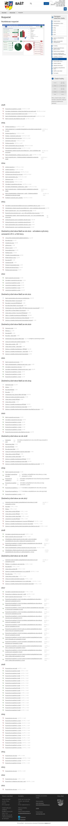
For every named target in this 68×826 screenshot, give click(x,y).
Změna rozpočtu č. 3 (10, 126)
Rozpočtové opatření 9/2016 (12, 690)
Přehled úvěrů (8, 252)
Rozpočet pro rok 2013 (11, 771)
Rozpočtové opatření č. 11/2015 (13, 745)
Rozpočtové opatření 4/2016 (12, 678)
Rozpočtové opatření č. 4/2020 (13, 429)
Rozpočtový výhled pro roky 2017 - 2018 (15, 594)
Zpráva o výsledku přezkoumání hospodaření (16, 354)
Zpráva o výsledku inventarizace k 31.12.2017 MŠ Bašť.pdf (19, 521)
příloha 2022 (8, 245)
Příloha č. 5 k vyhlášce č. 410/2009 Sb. (15, 564)
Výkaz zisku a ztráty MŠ (11, 569)
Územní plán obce (57, 61)
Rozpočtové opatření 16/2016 (13, 707)
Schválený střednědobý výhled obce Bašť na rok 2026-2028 (20, 111)
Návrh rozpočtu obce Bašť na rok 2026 (15, 118)
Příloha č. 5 (8, 330)
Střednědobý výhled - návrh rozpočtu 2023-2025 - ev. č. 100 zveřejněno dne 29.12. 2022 (24, 216)
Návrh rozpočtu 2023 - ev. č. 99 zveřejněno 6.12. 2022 (18, 210)
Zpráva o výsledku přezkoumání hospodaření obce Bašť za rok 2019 (22, 409)
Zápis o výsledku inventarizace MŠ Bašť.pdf (16, 315)
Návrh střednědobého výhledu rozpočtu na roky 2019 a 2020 (20, 547)
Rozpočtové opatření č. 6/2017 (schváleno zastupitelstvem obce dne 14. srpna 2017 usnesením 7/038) (23, 621)
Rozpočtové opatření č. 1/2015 (13, 720)
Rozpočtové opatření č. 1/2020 (13, 422)
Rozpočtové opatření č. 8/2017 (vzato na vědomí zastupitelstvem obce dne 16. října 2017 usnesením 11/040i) (23, 629)
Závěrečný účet (9, 179)
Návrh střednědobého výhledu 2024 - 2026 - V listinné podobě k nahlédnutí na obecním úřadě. (21, 194)
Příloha (7, 387)
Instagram (21, 819)
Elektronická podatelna (58, 51)
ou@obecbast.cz (25, 804)
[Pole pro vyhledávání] (39, 3)
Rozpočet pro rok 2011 (11, 789)
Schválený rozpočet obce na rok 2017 (15, 591)
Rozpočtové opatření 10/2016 (13, 693)
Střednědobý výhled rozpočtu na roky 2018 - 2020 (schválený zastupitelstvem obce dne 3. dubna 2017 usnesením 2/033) (21, 540)
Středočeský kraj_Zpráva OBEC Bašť (14, 338)
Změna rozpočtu (9, 143)
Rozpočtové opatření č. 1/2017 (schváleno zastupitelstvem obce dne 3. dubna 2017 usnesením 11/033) (23, 600)
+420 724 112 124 (40, 803)
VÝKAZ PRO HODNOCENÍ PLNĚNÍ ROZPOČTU (17, 238)
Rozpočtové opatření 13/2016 (13, 700)
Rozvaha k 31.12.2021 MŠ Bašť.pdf (13, 303)
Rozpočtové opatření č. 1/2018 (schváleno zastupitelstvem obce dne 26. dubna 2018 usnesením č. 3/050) (23, 544)
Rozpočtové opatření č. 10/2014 (13, 758)
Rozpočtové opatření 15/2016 (13, 705)
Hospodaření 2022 (10, 250)
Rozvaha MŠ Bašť (9, 389)
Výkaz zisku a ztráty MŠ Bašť (12, 399)
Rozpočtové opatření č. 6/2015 (13, 733)
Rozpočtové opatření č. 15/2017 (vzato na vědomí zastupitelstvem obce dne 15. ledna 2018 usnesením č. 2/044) (23, 659)
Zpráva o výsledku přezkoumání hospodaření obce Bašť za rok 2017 (22, 526)
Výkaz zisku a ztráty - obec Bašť (13, 346)
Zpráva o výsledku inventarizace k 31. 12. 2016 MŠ (17, 571)
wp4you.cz (47, 823)
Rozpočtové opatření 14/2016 (13, 702)
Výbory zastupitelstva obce (58, 38)
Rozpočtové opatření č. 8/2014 (13, 763)
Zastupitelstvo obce (58, 23)
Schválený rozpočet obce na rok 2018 (15, 534)
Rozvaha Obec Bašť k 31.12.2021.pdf (14, 305)
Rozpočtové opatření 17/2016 (13, 710)
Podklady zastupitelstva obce (59, 68)
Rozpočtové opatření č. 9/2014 (13, 760)
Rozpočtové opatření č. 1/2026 (13, 109)
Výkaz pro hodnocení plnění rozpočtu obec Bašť (17, 451)
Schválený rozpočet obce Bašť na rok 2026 (16, 113)
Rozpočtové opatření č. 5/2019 (13, 494)
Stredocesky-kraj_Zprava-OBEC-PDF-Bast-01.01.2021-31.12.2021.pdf (22, 308)
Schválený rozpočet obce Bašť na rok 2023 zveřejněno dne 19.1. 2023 (22, 205)
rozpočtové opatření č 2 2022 (12, 285)
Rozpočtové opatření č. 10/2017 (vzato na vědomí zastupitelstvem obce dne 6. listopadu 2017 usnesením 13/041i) (23, 638)
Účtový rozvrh (9, 247)
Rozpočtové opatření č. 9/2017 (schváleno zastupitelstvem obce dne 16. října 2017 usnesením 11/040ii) (23, 634)
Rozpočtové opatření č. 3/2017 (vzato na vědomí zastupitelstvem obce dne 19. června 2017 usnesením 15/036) (24, 608)
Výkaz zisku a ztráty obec (11, 576)
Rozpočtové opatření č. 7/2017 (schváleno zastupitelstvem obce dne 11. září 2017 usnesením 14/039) (23, 625)
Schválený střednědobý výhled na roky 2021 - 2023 (18, 369)
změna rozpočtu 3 (10, 167)
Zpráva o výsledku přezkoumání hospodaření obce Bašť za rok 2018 (22, 464)
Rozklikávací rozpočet (9, 22)
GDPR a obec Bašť (57, 71)
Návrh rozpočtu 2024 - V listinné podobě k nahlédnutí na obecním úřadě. (21, 190)
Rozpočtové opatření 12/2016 (13, 697)
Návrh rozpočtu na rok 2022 (12, 278)
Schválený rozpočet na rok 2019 (11, 475)
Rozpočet (55, 59)
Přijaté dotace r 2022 (10, 257)
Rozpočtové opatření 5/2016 (12, 680)
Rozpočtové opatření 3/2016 (12, 675)
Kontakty (55, 45)
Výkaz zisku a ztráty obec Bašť (13, 456)
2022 (54, 34)
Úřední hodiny (56, 21)
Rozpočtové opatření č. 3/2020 (13, 427)
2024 (54, 30)
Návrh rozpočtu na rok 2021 (12, 362)
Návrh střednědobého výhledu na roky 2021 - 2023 (18, 364)
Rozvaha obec (9, 574)
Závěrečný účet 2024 (10, 140)
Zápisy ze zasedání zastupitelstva (58, 42)
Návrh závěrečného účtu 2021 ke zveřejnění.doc (17, 298)
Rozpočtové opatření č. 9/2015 (13, 740)
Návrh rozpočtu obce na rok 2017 (13, 596)
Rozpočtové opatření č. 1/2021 (13, 371)
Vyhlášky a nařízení (57, 56)
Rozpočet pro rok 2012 (11, 779)
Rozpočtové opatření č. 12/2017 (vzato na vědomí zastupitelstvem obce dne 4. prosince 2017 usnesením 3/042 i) (23, 646)
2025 (54, 27)
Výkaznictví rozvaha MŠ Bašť (12, 518)
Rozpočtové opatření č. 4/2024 (13, 148)
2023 (54, 32)
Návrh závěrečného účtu (11, 177)
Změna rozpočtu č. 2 (10, 133)
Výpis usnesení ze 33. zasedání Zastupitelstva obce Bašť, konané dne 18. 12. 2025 (23, 130)
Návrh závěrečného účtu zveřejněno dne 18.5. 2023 (18, 224)
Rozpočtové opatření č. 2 (10, 483)
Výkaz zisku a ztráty (10, 402)
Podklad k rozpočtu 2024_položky (14, 197)
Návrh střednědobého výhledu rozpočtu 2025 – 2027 (18, 154)
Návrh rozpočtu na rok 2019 (12, 472)
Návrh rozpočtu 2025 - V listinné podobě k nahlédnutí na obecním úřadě (21, 158)
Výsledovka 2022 (9, 243)
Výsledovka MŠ (9, 262)
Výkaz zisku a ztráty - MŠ (11, 344)
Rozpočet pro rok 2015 (11, 718)
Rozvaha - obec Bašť (10, 335)
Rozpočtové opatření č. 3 (11, 487)
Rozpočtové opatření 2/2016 (12, 673)
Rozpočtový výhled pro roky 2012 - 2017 (15, 781)
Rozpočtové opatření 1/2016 (12, 671)
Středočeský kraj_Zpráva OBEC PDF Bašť (15, 394)
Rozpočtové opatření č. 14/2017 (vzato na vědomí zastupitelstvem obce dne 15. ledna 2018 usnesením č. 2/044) (23, 655)
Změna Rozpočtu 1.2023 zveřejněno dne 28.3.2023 (18, 219)
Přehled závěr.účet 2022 (11, 270)
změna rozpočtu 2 (10, 169)
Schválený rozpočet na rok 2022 (13, 280)
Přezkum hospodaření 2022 (12, 265)
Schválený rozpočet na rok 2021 (13, 367)
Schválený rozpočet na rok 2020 (13, 419)
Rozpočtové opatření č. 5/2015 (13, 730)
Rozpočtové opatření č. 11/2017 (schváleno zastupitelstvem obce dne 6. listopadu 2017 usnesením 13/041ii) (23, 642)
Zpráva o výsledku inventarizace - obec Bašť (16, 351)
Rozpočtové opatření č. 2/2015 (13, 723)
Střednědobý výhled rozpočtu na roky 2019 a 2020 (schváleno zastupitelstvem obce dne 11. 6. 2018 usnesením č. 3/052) (21, 551)
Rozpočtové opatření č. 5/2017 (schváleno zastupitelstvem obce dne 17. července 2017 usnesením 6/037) (23, 617)
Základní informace (58, 65)
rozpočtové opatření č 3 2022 (12, 287)
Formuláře (55, 73)
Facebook (22, 817)
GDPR (37, 808)
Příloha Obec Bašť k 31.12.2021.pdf (13, 300)
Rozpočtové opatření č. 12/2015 (13, 747)
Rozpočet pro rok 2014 (11, 755)
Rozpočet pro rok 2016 (11, 668)
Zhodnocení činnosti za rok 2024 (13, 138)
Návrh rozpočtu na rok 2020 (12, 417)
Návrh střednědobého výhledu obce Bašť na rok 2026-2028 (20, 116)
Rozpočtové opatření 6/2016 (12, 683)
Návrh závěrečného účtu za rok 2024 (14, 145)
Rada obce (56, 25)
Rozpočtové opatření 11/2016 (12, 695)
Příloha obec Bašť (9, 444)
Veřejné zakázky (57, 63)
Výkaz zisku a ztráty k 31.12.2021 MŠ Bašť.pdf (16, 313)
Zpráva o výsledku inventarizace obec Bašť (16, 407)
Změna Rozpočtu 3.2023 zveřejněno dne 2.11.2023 (17, 227)
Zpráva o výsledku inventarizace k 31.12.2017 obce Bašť (19, 523)
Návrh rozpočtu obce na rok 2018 (13, 536)
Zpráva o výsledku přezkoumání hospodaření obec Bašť (19, 583)
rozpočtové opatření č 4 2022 (12, 290)
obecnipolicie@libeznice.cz (43, 804)
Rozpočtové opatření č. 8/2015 (13, 737)
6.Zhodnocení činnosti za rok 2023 (14, 174)
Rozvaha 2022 (8, 240)
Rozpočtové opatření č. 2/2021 (13, 374)
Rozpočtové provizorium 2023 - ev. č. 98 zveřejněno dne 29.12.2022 (22, 213)
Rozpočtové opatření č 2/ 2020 (13, 424)
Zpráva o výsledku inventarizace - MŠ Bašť (16, 349)
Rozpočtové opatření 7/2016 (12, 685)
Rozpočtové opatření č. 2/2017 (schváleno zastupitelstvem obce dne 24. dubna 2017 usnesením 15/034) (23, 604)
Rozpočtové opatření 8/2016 (12, 688)
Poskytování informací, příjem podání (58, 48)
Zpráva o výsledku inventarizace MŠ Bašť (15, 404)
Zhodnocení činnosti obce (12, 267)
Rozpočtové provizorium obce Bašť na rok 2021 (17, 432)
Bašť (19, 4)
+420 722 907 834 (25, 799)
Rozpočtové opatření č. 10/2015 (13, 742)
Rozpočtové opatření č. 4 (11, 491)
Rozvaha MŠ (8, 260)
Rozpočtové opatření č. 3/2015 (13, 725)
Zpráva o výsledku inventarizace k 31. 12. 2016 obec (18, 581)
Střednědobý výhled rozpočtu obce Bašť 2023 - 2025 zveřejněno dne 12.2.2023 (25, 208)
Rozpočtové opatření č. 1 (8, 479)
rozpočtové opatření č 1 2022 (12, 282)
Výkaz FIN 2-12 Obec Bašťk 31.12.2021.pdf (15, 310)
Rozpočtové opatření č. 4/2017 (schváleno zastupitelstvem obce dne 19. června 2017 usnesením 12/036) (23, 612)
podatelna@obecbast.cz (24, 813)
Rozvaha (7, 392)
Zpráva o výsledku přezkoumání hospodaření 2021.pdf (19, 320)
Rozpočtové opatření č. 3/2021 (13, 376)
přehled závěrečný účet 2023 (12, 172)
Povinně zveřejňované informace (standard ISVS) (59, 54)
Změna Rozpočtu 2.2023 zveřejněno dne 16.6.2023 (18, 222)
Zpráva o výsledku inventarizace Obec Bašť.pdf (17, 318)
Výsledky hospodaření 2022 (12, 255)
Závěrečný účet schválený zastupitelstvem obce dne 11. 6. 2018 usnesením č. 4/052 (21, 503)
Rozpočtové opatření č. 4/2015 (13, 728)
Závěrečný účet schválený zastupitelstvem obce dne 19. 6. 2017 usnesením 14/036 (21, 560)
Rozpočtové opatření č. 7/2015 (13, 735)
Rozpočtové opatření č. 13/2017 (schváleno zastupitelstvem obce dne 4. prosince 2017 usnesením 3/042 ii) (23, 651)
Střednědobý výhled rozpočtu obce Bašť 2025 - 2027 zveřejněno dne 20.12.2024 (23, 151)
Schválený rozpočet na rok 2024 (13, 184)
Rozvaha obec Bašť (10, 449)
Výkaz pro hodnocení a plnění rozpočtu (15, 341)
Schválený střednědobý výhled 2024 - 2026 (16, 186)
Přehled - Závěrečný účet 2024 (13, 136)
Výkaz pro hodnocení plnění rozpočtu (14, 397)
